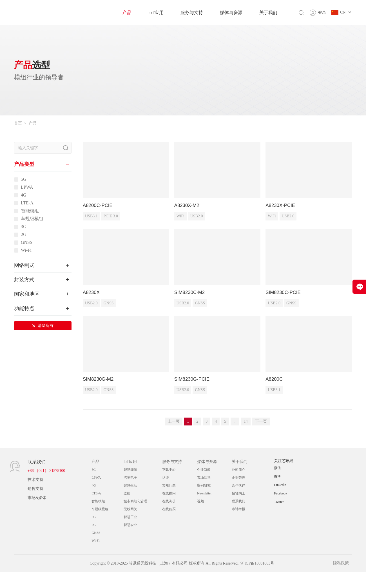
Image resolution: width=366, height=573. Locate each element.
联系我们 (238, 502)
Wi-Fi (26, 250)
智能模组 (30, 211)
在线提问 (169, 494)
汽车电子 (130, 479)
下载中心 (169, 471)
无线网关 (130, 510)
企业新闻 (204, 471)
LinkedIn (280, 486)
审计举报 (238, 510)
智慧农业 (130, 526)
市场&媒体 (37, 499)
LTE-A (27, 203)
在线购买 (169, 510)
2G (23, 234)
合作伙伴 (238, 487)
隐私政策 (344, 564)
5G (23, 179)
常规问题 (169, 487)
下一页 (261, 422)
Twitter (279, 503)
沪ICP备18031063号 (257, 564)
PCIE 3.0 (111, 217)
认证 (165, 479)
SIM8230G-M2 (99, 380)
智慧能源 (130, 471)
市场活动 (204, 479)
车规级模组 (32, 219)
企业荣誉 (238, 479)
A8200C (274, 380)
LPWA (27, 187)
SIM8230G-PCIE (193, 380)
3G (23, 226)
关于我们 (268, 12)
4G (23, 195)
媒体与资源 (231, 12)
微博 (277, 478)
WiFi (180, 217)
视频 (200, 502)
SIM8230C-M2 (190, 293)
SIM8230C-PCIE (284, 293)
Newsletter (204, 494)
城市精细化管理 (135, 502)
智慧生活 (130, 487)
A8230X (92, 293)
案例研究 (204, 487)
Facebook (280, 494)
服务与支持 (191, 12)
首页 (18, 123)
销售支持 (35, 490)
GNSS (26, 242)
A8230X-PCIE (281, 205)
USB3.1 (91, 217)
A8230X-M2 (187, 205)
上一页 (174, 422)
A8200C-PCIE (99, 205)
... (234, 422)
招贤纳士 (238, 494)
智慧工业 (130, 518)
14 (246, 422)
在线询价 (169, 502)
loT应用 (156, 12)
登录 (322, 12)
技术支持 (35, 481)
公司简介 (238, 471)
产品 (126, 12)
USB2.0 (196, 217)
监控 (127, 494)
